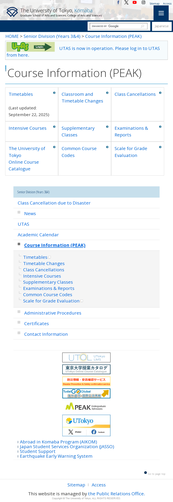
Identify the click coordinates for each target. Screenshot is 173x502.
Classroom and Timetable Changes (82, 97)
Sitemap (155, 3)
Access (167, 3)
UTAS (23, 224)
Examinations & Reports (131, 131)
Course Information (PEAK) (113, 36)
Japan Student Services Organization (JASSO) (67, 446)
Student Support (38, 451)
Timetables (21, 94)
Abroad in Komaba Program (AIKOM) (58, 441)
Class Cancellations (135, 94)
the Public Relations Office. (116, 494)
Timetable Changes (44, 263)
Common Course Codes (79, 151)
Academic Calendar (38, 235)
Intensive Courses (27, 128)
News (30, 213)
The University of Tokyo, (61, 12)
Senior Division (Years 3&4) (52, 36)
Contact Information (46, 334)
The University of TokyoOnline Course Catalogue (27, 158)
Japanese (162, 26)
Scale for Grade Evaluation (131, 151)
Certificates (36, 323)
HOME (12, 36)
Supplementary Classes (78, 131)
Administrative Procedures (52, 313)
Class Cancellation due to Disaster (54, 203)
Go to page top (156, 473)
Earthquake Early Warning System (56, 455)
